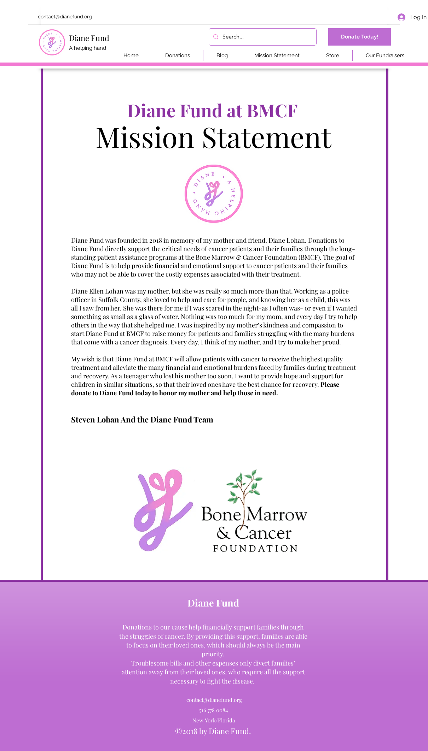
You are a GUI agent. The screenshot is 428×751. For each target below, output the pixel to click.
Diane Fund (89, 37)
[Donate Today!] (359, 37)
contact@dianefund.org (65, 16)
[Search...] (261, 37)
